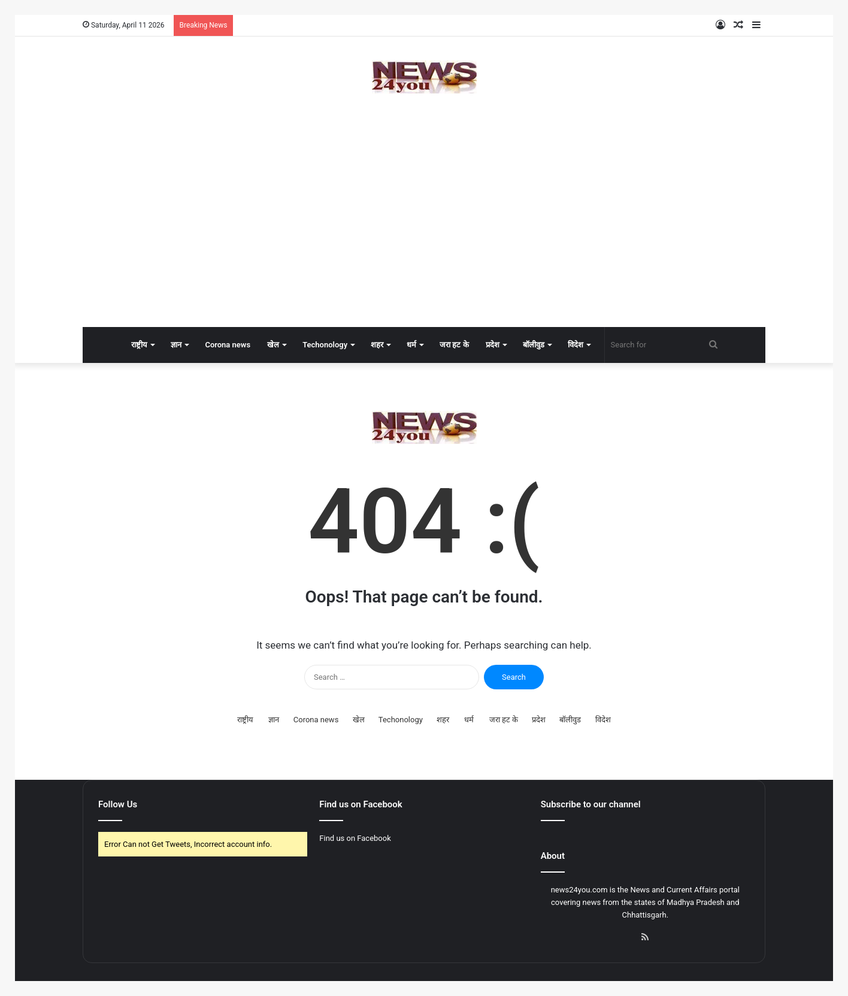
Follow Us (117, 804)
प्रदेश (492, 344)
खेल (273, 344)
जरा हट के (454, 344)
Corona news (227, 344)
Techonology (324, 344)
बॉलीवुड (533, 344)
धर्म (411, 344)
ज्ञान (176, 344)
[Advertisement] (424, 231)
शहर (377, 344)
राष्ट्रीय (139, 344)
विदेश (575, 344)
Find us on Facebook (354, 838)
